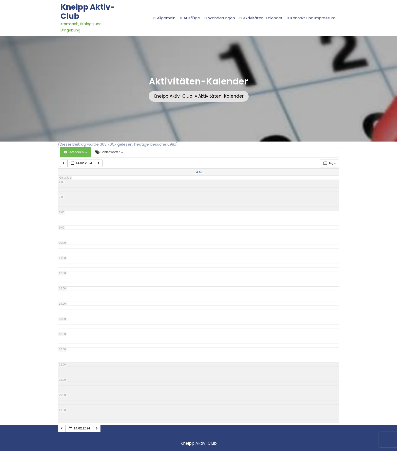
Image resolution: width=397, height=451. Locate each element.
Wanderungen (221, 18)
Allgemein (166, 18)
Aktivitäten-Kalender (262, 18)
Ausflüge (192, 18)
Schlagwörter (109, 152)
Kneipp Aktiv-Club (88, 12)
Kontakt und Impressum (312, 18)
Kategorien (75, 152)
